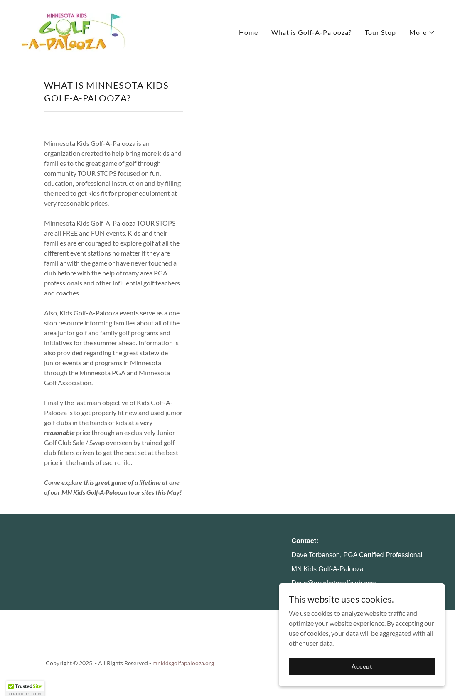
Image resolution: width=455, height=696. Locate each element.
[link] (73, 30)
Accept (362, 677)
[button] (422, 32)
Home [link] (248, 32)
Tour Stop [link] (380, 32)
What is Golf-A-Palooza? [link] (311, 32)
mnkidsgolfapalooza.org (183, 662)
